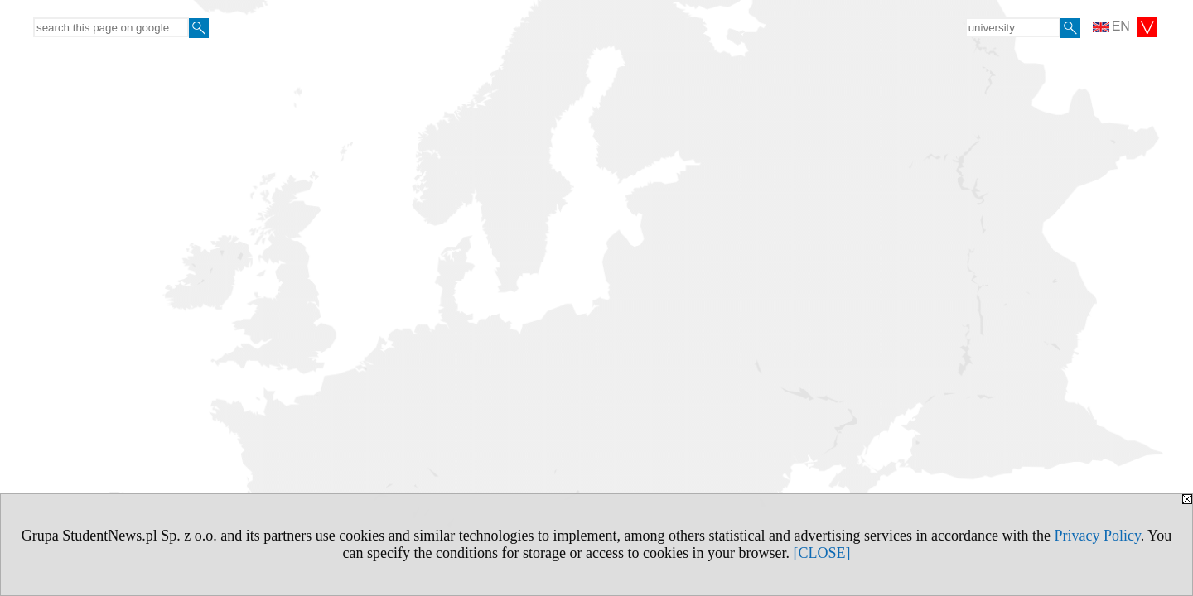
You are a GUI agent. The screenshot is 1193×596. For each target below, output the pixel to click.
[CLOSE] (821, 553)
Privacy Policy (1097, 535)
